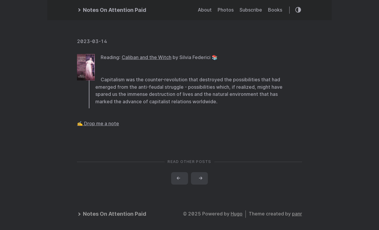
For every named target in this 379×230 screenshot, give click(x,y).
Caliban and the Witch (146, 57)
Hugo (237, 214)
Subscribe (251, 10)
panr (297, 214)
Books (275, 10)
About (205, 10)
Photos (226, 10)
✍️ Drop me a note (98, 123)
